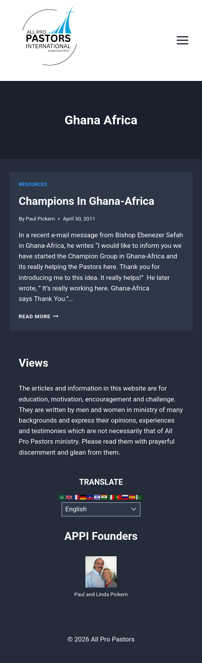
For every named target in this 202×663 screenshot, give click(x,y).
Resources (33, 184)
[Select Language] (101, 509)
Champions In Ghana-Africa (86, 201)
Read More (38, 316)
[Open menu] (182, 40)
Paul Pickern (40, 218)
